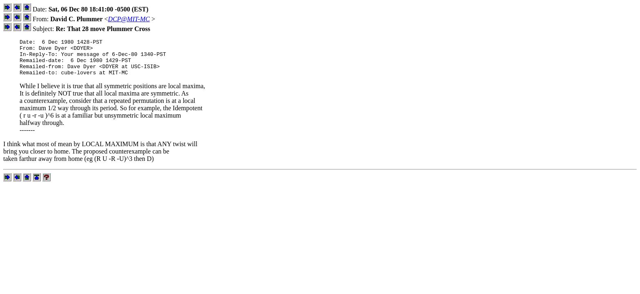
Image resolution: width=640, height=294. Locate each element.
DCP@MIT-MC (129, 19)
